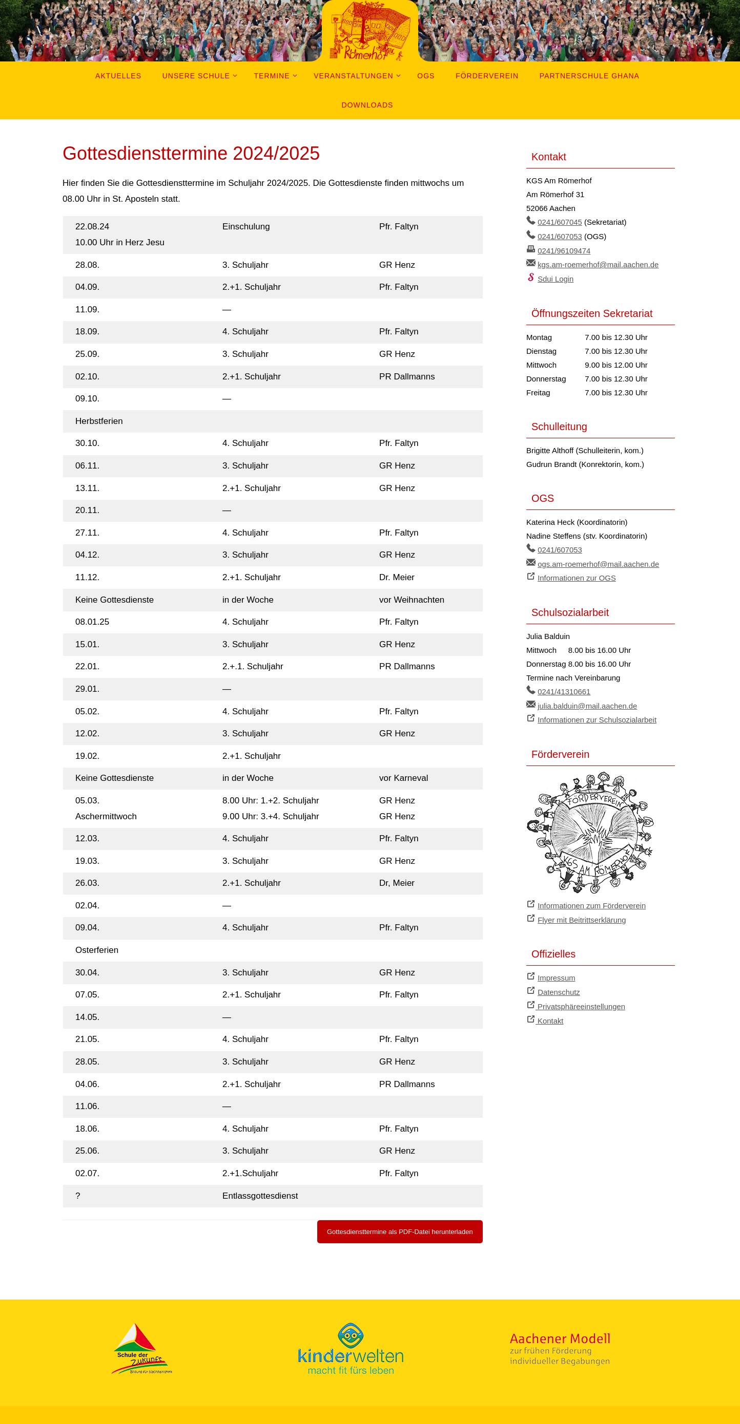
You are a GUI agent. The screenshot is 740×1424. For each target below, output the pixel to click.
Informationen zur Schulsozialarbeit (597, 716)
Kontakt (550, 1014)
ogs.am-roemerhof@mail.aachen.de (599, 561)
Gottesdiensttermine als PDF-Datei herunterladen (400, 1232)
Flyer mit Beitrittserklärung (582, 914)
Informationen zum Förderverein (592, 901)
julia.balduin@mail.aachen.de (588, 702)
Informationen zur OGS (577, 575)
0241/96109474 (564, 249)
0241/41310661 (564, 688)
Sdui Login (556, 277)
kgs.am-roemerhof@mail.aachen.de (599, 263)
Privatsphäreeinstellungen (581, 1000)
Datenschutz (559, 986)
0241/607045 (560, 222)
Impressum (556, 972)
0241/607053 (560, 235)
